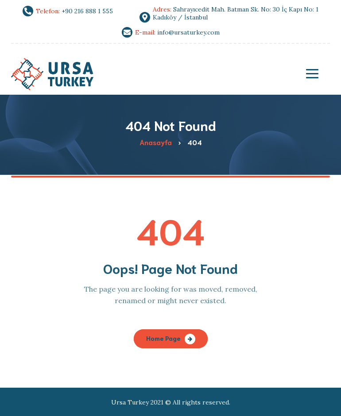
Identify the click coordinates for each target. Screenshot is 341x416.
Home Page (163, 338)
